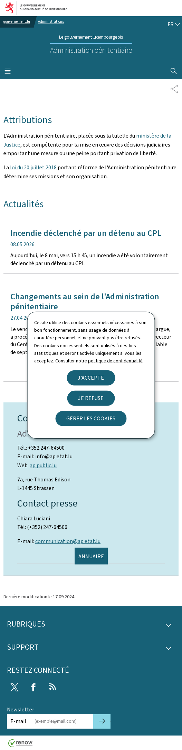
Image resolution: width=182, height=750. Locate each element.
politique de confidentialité (115, 361)
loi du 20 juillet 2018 (33, 167)
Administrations (51, 21)
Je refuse (91, 398)
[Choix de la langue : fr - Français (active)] (173, 24)
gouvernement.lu (16, 21)
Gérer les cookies (90, 418)
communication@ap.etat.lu (67, 541)
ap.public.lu (43, 465)
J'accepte (91, 377)
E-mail (18, 721)
